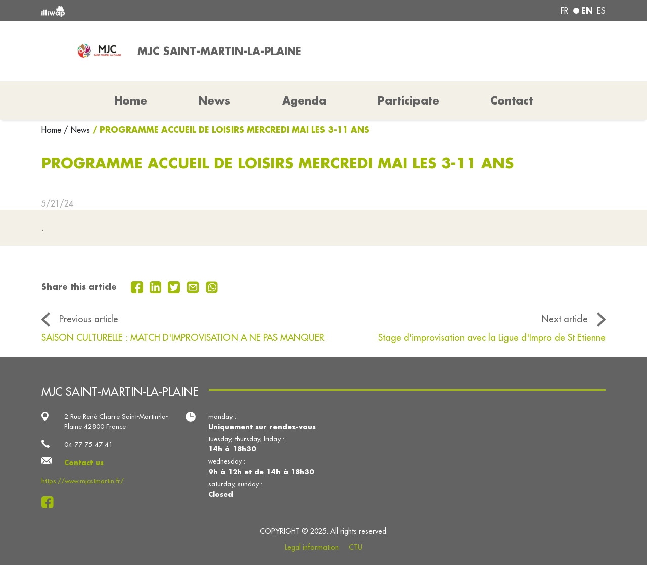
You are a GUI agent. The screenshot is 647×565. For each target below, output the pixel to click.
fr (564, 11)
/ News (77, 130)
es (601, 11)
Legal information (312, 547)
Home (52, 130)
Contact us (84, 462)
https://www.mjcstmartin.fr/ (82, 481)
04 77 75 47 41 (88, 444)
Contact (511, 100)
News (214, 100)
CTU (355, 547)
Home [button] (130, 100)
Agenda (304, 100)
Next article (565, 319)
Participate (408, 100)
